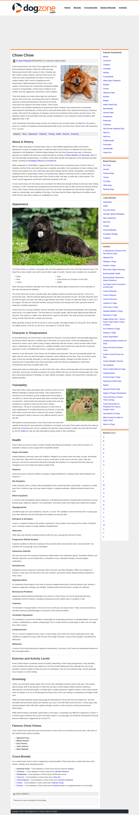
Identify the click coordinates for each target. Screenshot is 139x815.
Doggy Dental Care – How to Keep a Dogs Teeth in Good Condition (114, 322)
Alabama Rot (108, 257)
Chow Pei (20, 777)
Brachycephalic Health (111, 273)
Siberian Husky (58, 783)
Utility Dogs (107, 185)
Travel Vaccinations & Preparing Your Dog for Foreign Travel (112, 406)
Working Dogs (108, 189)
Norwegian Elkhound (37, 161)
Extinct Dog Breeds (110, 337)
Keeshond (52, 161)
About (24, 134)
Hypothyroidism (109, 373)
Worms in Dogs (109, 424)
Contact (54, 811)
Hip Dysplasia (108, 365)
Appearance (33, 134)
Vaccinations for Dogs (111, 413)
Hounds (106, 169)
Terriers (106, 177)
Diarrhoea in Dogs (110, 315)
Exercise (66, 134)
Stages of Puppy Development (114, 393)
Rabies (106, 385)
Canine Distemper (110, 291)
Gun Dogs (107, 165)
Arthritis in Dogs (109, 265)
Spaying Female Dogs (111, 389)
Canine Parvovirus (110, 299)
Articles (123, 8)
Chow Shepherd (23, 780)
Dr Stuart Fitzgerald (23, 61)
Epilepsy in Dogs (109, 333)
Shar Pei (81, 123)
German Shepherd (66, 780)
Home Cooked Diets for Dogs (114, 369)
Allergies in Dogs (109, 261)
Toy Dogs (106, 181)
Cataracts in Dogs (110, 303)
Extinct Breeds (108, 8)
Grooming (74, 134)
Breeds (77, 8)
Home (67, 8)
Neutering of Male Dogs (112, 381)
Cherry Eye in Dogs (110, 307)
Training (51, 134)
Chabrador (21, 771)
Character (43, 134)
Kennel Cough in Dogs (111, 377)
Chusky (19, 783)
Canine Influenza (109, 295)
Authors (48, 811)
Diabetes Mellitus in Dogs (113, 311)
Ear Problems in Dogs (111, 329)
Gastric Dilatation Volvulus (113, 361)
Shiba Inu (24, 431)
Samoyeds (85, 155)
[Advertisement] (69, 32)
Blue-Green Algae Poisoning (114, 269)
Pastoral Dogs (108, 173)
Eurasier (20, 785)
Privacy (41, 811)
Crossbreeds (90, 8)
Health (58, 134)
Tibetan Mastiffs (72, 155)
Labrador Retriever (62, 771)
